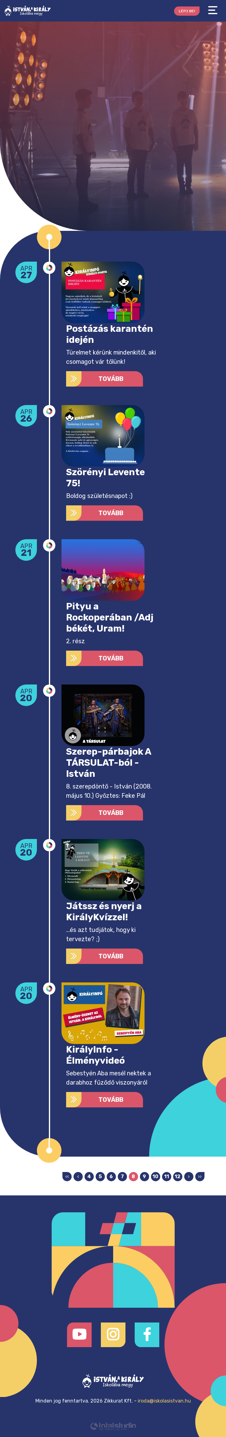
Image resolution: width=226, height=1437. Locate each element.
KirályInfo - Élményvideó (95, 1055)
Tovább (94, 379)
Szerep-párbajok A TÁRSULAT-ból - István (108, 762)
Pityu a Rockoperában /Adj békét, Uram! (109, 617)
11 (166, 1176)
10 (155, 1176)
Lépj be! (187, 11)
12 (177, 1176)
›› (200, 1176)
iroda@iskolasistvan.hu (164, 1401)
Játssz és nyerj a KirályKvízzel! (104, 912)
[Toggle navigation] (212, 10)
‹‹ (67, 1176)
